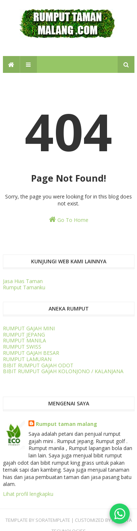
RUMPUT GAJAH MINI (29, 328)
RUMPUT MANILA (24, 340)
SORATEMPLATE (52, 520)
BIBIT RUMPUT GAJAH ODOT (38, 365)
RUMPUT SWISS (22, 346)
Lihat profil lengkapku (28, 493)
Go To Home (68, 219)
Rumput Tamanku (24, 287)
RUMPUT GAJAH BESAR (31, 352)
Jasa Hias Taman (23, 281)
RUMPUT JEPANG (24, 334)
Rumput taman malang (66, 423)
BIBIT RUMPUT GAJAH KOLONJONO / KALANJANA (63, 371)
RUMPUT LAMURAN (27, 359)
